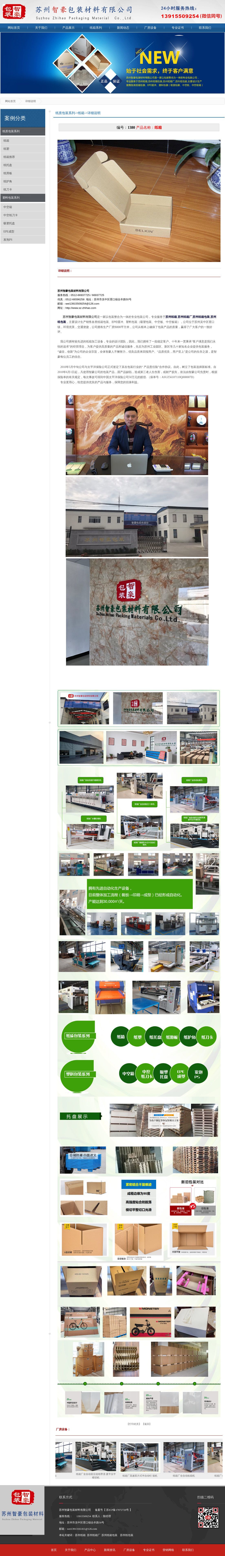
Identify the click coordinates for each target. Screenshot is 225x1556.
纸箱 (6, 140)
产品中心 (90, 1550)
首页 (54, 1550)
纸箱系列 (96, 27)
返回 (146, 1424)
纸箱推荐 (9, 156)
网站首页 (14, 27)
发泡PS (7, 239)
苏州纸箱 (80, 1535)
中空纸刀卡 (10, 215)
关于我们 (41, 27)
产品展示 (68, 27)
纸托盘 (7, 165)
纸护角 (7, 181)
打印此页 (134, 1424)
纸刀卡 (7, 189)
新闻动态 (123, 27)
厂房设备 (150, 27)
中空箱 (7, 207)
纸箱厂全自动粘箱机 (190, 1475)
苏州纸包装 (126, 1535)
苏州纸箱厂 (93, 1535)
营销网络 (168, 1550)
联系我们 (205, 27)
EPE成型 (8, 231)
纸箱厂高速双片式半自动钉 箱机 (146, 1475)
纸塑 (6, 148)
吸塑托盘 (9, 223)
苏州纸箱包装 (109, 1535)
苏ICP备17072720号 (117, 1509)
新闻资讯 (109, 1550)
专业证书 (178, 27)
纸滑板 (7, 173)
